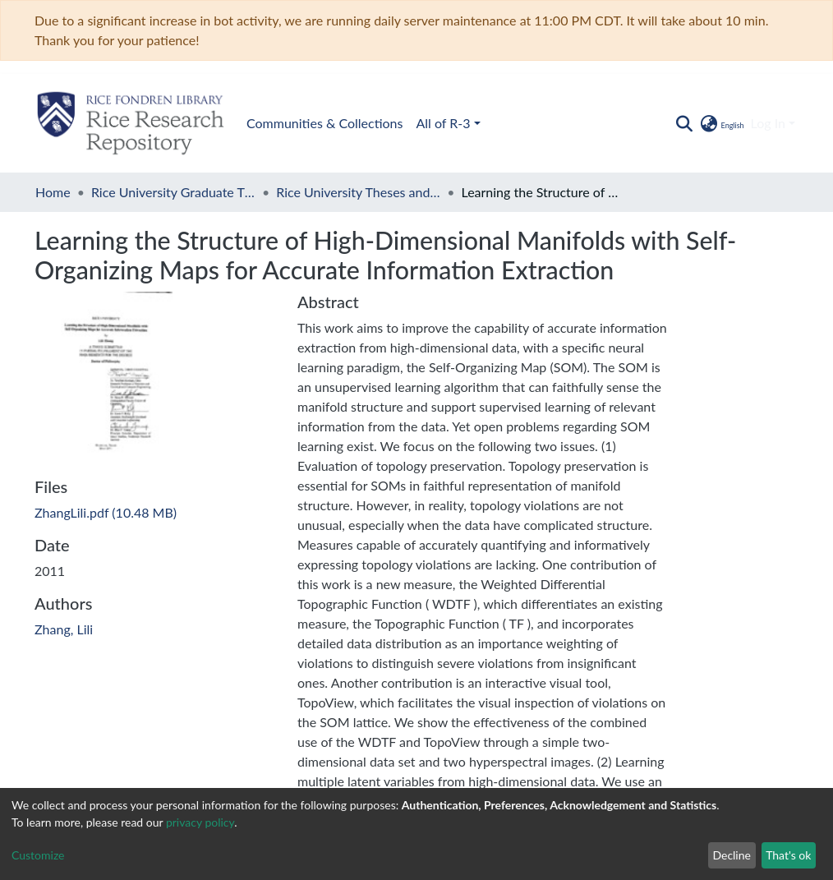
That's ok (788, 855)
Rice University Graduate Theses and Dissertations (173, 192)
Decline (731, 855)
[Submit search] (684, 123)
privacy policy (200, 822)
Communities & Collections (132, 123)
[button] (721, 123)
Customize (38, 855)
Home (53, 192)
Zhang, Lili (64, 629)
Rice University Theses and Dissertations (358, 192)
